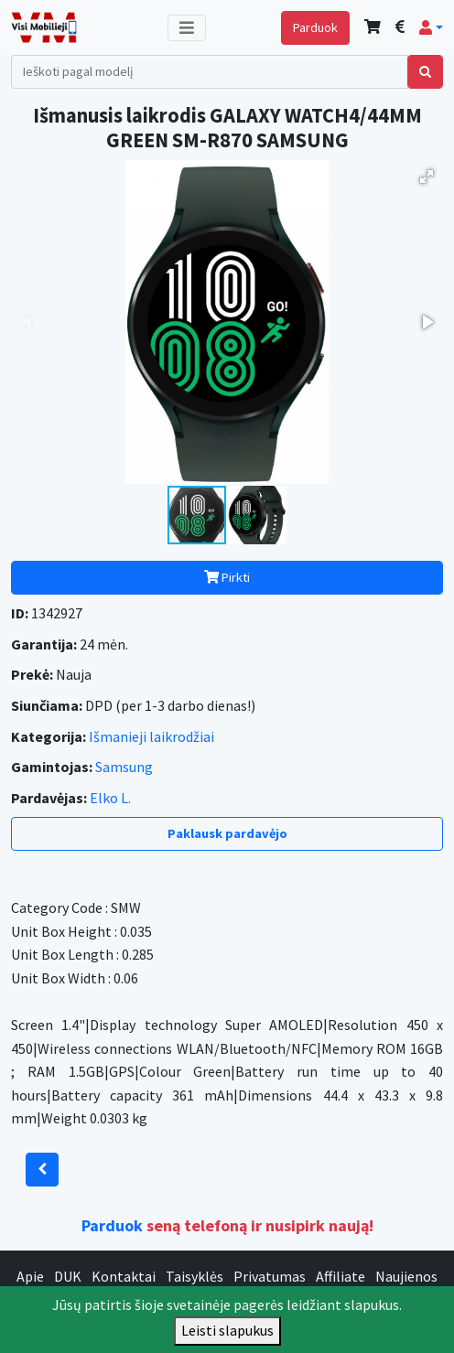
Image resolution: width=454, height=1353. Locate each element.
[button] (431, 27)
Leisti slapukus (227, 1330)
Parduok (315, 27)
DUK (67, 1276)
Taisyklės (194, 1276)
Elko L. (110, 798)
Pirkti (227, 577)
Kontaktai (124, 1276)
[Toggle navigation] (187, 28)
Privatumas (269, 1276)
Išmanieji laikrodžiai (151, 736)
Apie (30, 1276)
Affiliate (340, 1276)
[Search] (209, 72)
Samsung (124, 766)
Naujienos (406, 1276)
